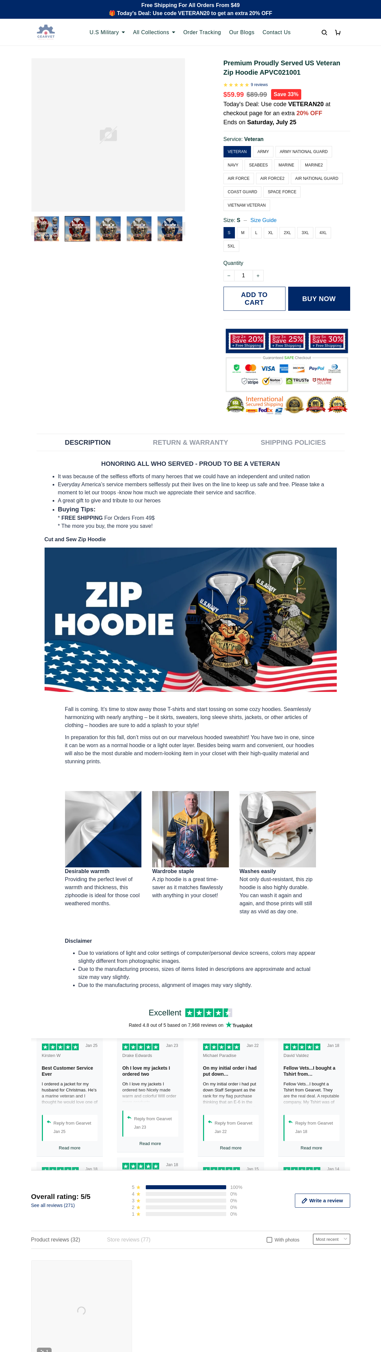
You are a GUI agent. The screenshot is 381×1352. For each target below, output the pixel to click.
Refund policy (212, 1273)
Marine (286, 157)
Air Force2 (272, 170)
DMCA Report (273, 1322)
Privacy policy (212, 1239)
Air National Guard (316, 170)
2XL (287, 224)
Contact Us (276, 32)
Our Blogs (242, 32)
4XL (323, 224)
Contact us (126, 1251)
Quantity (234, 255)
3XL (305, 224)
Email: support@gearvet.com (66, 1287)
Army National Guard (304, 143)
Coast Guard (242, 184)
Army (263, 143)
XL (270, 224)
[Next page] (182, 228)
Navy (233, 157)
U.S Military (107, 32)
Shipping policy (214, 1262)
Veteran (254, 131)
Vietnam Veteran (247, 197)
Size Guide (263, 212)
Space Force (282, 184)
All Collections (154, 32)
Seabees (258, 157)
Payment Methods (135, 1273)
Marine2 (314, 157)
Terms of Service (216, 1251)
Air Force (239, 170)
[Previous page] (34, 228)
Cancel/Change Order (140, 1285)
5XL (231, 238)
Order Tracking (202, 32)
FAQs (120, 1262)
